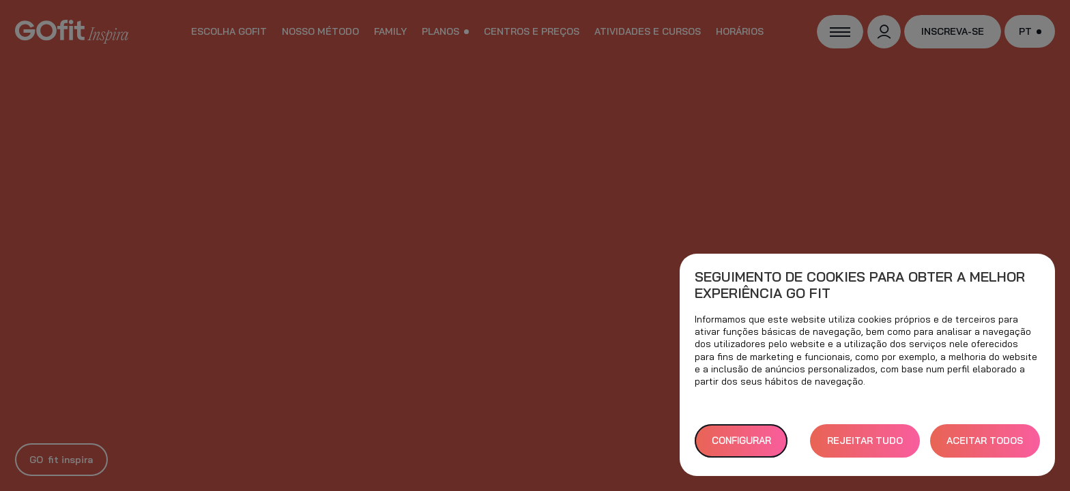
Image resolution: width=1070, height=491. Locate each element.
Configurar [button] (741, 440)
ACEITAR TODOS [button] (984, 440)
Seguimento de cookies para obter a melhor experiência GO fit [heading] (860, 285)
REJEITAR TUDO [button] (865, 440)
